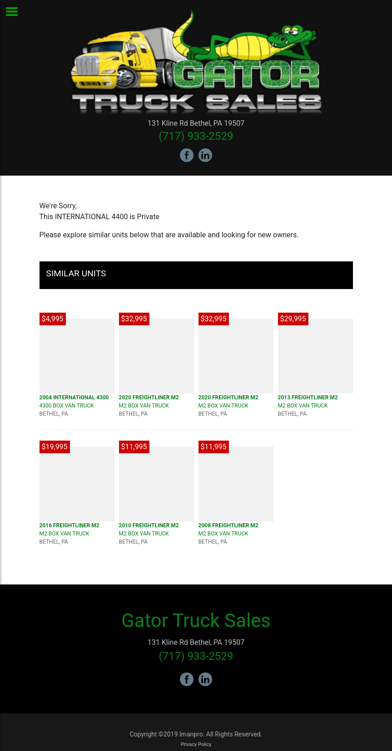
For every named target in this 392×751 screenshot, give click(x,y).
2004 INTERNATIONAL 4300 (74, 397)
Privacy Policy (196, 744)
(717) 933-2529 (196, 136)
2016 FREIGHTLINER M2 (69, 525)
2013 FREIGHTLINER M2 (308, 397)
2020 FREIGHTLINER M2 (149, 397)
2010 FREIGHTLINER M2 (149, 525)
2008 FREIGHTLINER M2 (228, 525)
